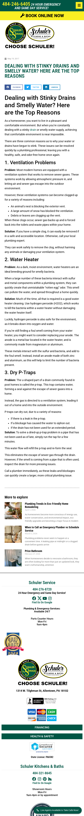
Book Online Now (42, 15)
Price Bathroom (33, 551)
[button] (14, 87)
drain (33, 129)
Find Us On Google (42, 602)
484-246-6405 (16, 4)
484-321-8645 (42, 773)
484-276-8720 (42, 589)
